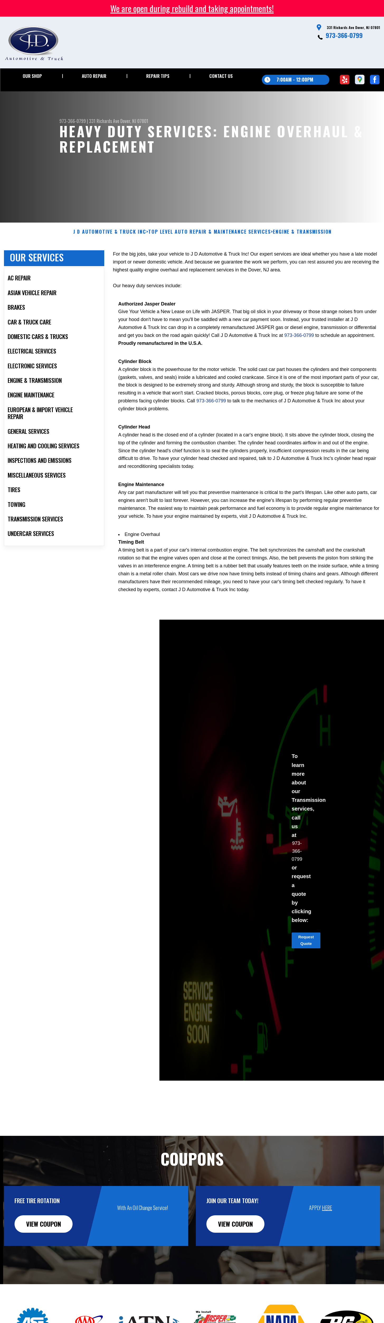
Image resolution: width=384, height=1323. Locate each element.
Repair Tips (157, 76)
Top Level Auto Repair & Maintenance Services (209, 239)
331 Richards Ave (104, 120)
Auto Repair (94, 76)
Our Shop (32, 76)
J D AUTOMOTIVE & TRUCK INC (109, 239)
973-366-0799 (344, 35)
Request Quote (306, 948)
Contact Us (221, 76)
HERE (327, 1215)
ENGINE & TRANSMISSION (302, 239)
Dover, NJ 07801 (134, 120)
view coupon (43, 1231)
